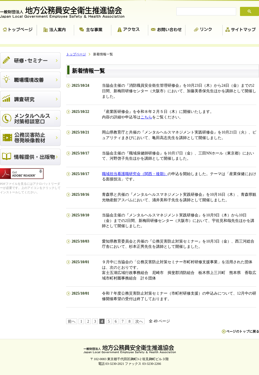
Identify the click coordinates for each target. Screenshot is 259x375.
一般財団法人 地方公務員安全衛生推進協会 (65, 12)
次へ (139, 321)
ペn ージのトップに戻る (240, 334)
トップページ (18, 30)
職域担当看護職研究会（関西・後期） (135, 174)
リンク (204, 30)
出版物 (30, 157)
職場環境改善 (30, 80)
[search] (205, 11)
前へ (71, 321)
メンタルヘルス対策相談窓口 (30, 118)
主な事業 (92, 30)
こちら (146, 117)
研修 (30, 60)
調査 (30, 99)
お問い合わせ (166, 30)
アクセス (129, 30)
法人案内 (55, 30)
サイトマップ (241, 30)
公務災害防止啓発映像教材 (30, 137)
